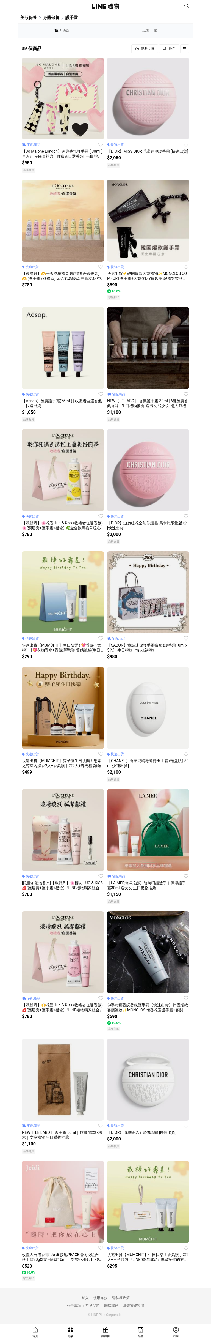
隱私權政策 (121, 1298)
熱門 (172, 49)
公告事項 (74, 1306)
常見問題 (92, 1306)
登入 (85, 1298)
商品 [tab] (61, 31)
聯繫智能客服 (133, 1306)
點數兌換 (147, 49)
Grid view (184, 48)
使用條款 (100, 1298)
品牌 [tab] (149, 31)
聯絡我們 (111, 1306)
